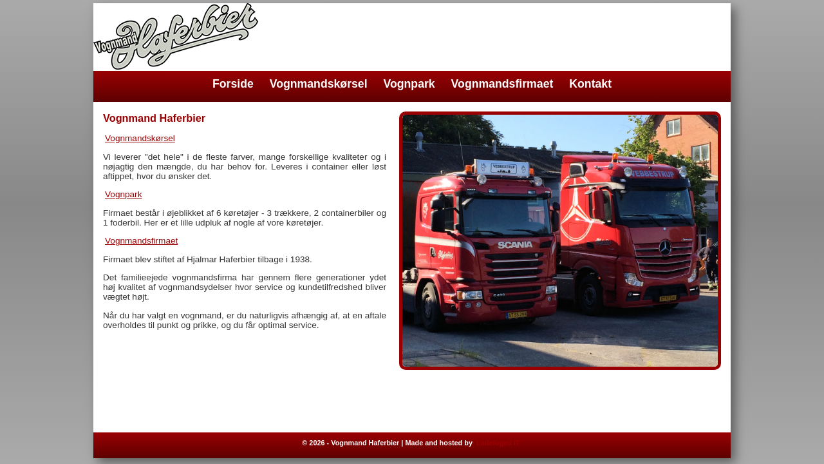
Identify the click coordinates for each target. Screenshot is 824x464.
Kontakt (590, 83)
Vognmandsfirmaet (502, 83)
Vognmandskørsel (319, 83)
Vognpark (409, 83)
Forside (233, 83)
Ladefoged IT (498, 443)
